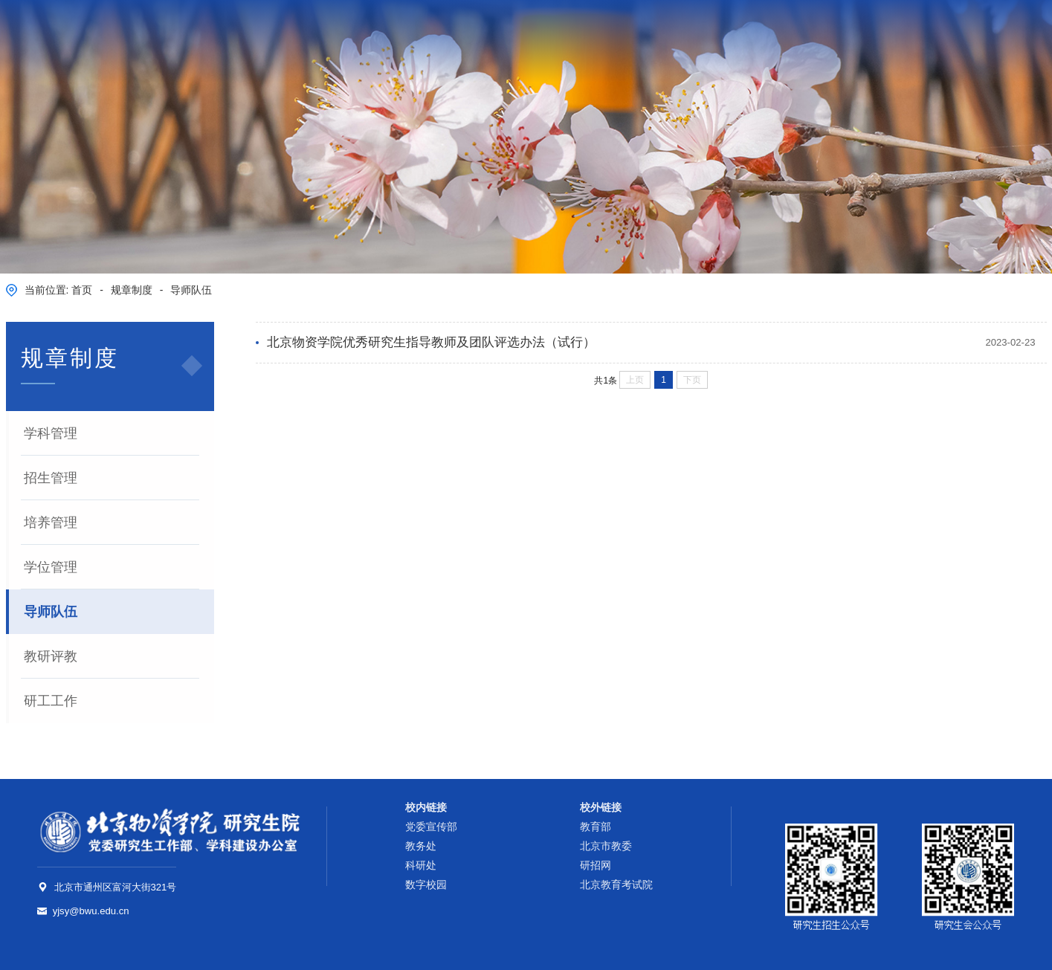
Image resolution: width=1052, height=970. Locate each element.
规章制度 (131, 290)
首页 (81, 290)
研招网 (595, 865)
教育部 (595, 826)
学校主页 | (856, 32)
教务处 (420, 846)
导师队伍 (191, 290)
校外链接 (601, 807)
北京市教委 (606, 846)
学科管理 (50, 433)
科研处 (420, 865)
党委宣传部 (431, 826)
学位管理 (50, 567)
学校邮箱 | (919, 32)
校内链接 (426, 807)
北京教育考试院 (616, 884)
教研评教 (50, 656)
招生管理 (50, 478)
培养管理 (50, 522)
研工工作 (50, 700)
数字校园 (971, 32)
